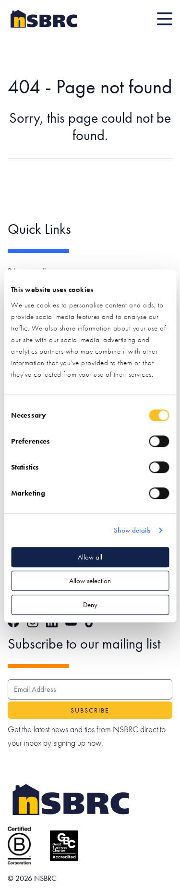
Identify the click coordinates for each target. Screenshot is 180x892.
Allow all (90, 557)
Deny (90, 605)
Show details (132, 530)
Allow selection (90, 581)
